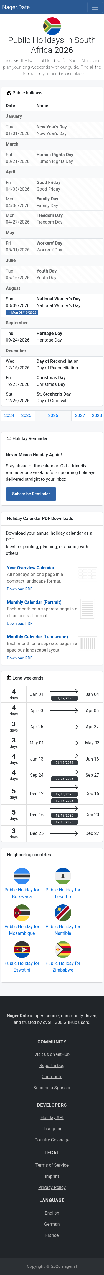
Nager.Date (16, 7)
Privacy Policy (52, 1187)
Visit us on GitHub (52, 1054)
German (52, 1224)
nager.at (69, 1266)
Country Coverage (51, 1139)
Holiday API (51, 1117)
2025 (26, 415)
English (52, 1213)
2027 (80, 415)
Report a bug (52, 1065)
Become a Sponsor (51, 1087)
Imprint (52, 1176)
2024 (9, 415)
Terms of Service (52, 1165)
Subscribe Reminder (31, 493)
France (52, 1235)
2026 (53, 415)
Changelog (51, 1128)
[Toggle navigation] (95, 7)
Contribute (52, 1076)
